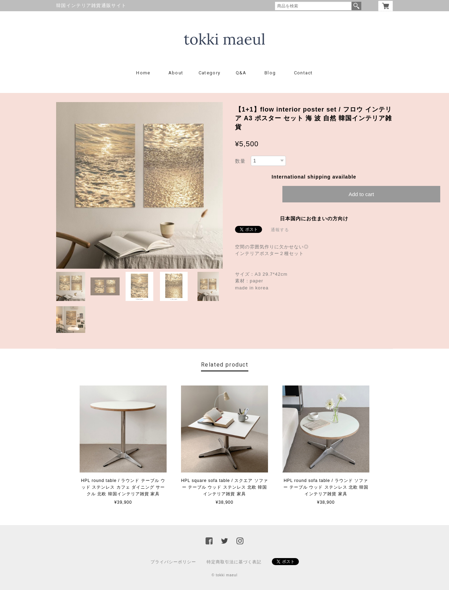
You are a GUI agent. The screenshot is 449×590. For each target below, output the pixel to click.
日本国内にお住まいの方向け (314, 218)
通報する (280, 229)
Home (143, 72)
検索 (356, 6)
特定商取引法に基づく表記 (234, 561)
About (175, 72)
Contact (303, 72)
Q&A (241, 72)
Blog (270, 72)
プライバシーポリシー (173, 561)
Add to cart (361, 194)
